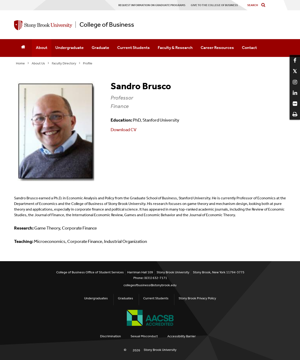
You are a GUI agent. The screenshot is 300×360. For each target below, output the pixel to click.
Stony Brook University (160, 350)
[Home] (23, 48)
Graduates (125, 298)
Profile (87, 63)
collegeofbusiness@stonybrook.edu (150, 285)
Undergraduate (69, 47)
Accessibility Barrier (181, 336)
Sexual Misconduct (144, 336)
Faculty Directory (64, 63)
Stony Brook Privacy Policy (197, 298)
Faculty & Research (175, 47)
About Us (38, 63)
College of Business (106, 24)
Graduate (100, 47)
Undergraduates (96, 298)
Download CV (123, 129)
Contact (249, 47)
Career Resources (217, 47)
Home (20, 63)
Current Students (133, 47)
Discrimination (110, 336)
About (41, 47)
